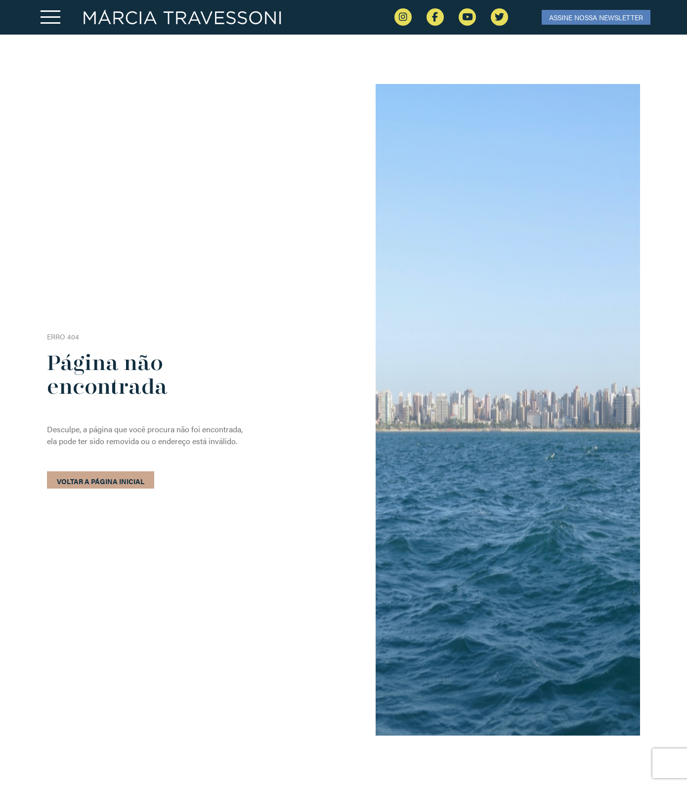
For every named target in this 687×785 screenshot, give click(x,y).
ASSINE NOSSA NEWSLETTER (596, 17)
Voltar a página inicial (100, 481)
